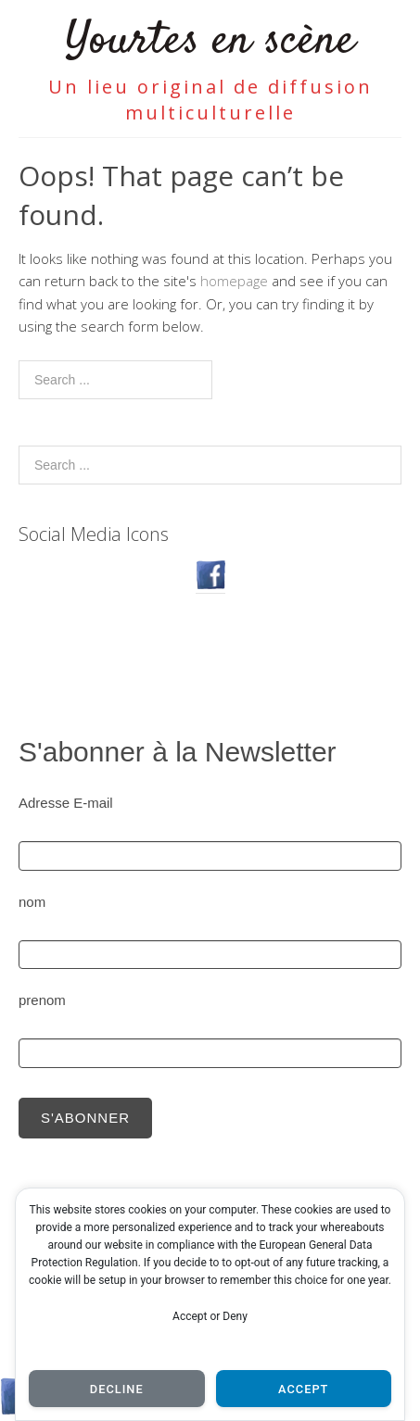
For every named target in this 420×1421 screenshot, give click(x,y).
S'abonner (85, 1117)
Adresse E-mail (66, 803)
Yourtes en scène (210, 41)
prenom (42, 1000)
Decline (117, 1389)
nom (32, 902)
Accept (303, 1389)
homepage (234, 280)
